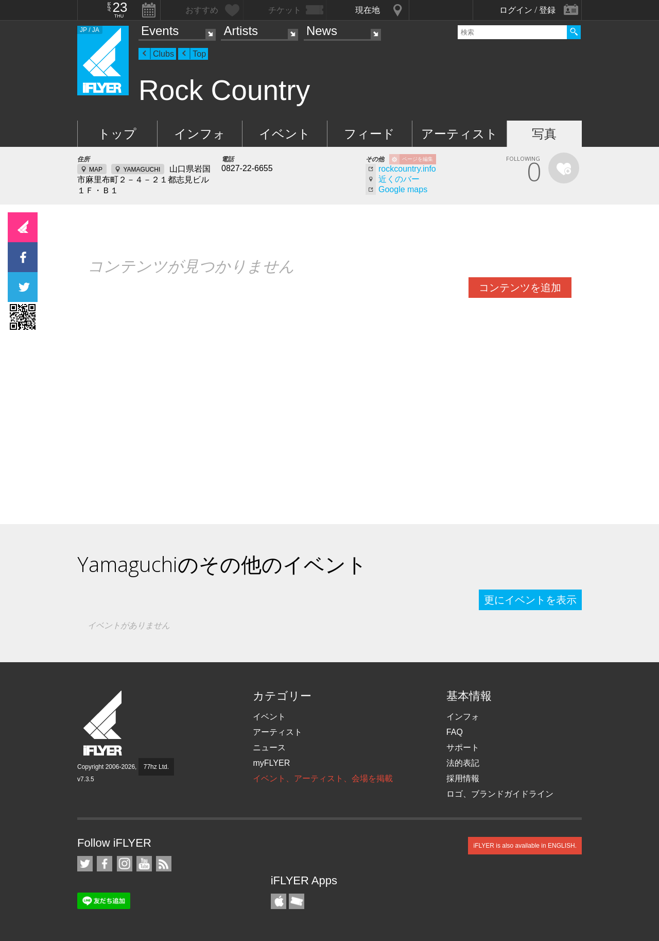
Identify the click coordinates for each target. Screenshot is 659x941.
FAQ (454, 732)
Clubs (163, 53)
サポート (462, 747)
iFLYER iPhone (278, 901)
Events (160, 31)
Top (199, 53)
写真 (544, 134)
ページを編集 (417, 159)
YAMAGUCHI (141, 169)
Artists (240, 31)
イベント (284, 134)
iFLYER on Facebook (104, 863)
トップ (117, 134)
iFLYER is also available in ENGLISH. (525, 845)
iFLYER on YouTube (144, 863)
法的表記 (462, 763)
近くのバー (399, 179)
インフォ (200, 134)
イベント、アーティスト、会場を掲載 (323, 778)
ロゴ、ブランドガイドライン (499, 793)
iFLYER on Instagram (124, 863)
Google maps (402, 189)
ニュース (269, 747)
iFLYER (103, 723)
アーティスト (459, 134)
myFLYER (271, 763)
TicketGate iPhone (296, 901)
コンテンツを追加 (520, 287)
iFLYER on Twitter (85, 863)
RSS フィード (163, 863)
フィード (369, 134)
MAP (95, 169)
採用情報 (462, 778)
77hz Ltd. (156, 766)
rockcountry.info (407, 168)
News (321, 31)
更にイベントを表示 (530, 600)
